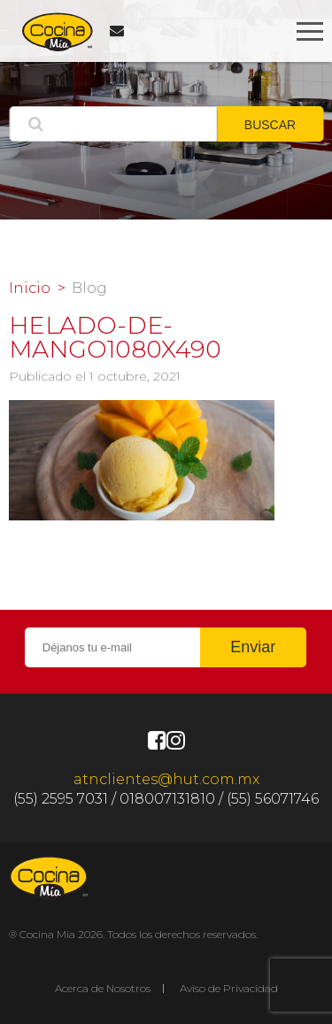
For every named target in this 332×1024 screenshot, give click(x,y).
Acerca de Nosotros (103, 988)
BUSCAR (270, 125)
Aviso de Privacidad (229, 988)
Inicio (29, 288)
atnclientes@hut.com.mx (166, 779)
